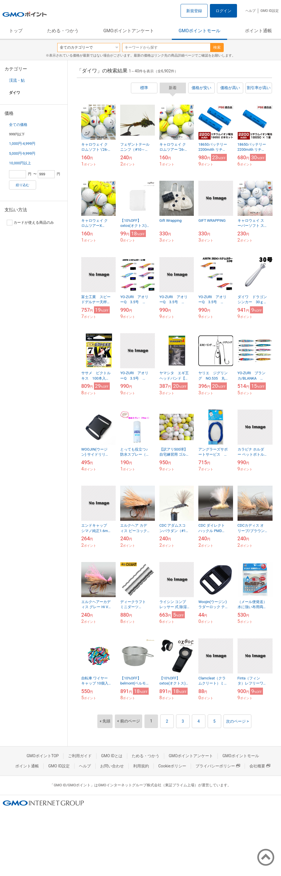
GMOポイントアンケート (128, 30)
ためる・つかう (63, 30)
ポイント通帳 (258, 30)
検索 (217, 47)
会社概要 (259, 766)
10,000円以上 (20, 163)
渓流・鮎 (17, 80)
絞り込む (22, 185)
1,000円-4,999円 (22, 143)
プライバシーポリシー (218, 766)
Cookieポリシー (172, 766)
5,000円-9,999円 (22, 153)
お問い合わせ (112, 766)
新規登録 (194, 10)
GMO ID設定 (269, 11)
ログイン (223, 10)
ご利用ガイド (80, 756)
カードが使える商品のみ (30, 222)
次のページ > (237, 721)
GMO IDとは (111, 756)
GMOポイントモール (199, 30)
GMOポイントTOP (43, 756)
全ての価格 (18, 124)
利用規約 (141, 766)
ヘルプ (250, 11)
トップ (16, 30)
